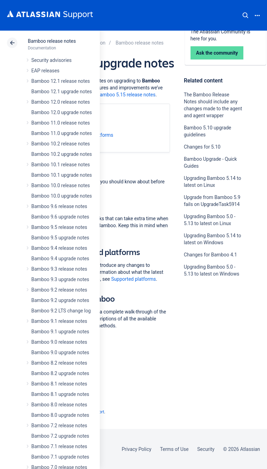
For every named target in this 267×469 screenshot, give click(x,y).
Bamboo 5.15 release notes (126, 94)
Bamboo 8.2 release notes (59, 363)
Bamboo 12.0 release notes (60, 102)
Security (206, 449)
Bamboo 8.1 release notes (59, 384)
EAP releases (45, 70)
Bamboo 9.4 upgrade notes (60, 258)
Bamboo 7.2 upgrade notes (60, 436)
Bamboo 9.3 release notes (59, 269)
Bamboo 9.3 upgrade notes (60, 279)
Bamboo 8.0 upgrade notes (60, 415)
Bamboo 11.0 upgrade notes (61, 133)
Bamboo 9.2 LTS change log (61, 310)
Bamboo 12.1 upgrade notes (61, 91)
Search (245, 15)
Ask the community (208, 342)
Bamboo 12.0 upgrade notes (61, 112)
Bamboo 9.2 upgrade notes (60, 300)
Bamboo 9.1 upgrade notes (60, 331)
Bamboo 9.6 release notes (59, 206)
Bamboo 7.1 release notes (59, 446)
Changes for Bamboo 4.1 (210, 254)
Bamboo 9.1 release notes (59, 321)
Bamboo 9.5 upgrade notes (60, 237)
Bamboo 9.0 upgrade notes (60, 352)
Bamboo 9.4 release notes (59, 248)
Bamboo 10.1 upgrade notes (61, 175)
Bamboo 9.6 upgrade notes (60, 217)
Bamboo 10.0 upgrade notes (61, 196)
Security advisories (51, 60)
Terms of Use (174, 449)
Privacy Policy (136, 449)
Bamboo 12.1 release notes (60, 81)
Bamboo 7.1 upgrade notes (60, 457)
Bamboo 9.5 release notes (59, 227)
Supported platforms (133, 279)
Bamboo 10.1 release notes (60, 164)
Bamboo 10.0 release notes (60, 185)
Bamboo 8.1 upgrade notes (60, 394)
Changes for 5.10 (202, 147)
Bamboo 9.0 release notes (59, 342)
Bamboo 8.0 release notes (59, 404)
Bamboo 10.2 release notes (60, 143)
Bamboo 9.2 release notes (59, 290)
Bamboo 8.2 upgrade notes (60, 373)
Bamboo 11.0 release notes (60, 123)
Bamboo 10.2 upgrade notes (61, 154)
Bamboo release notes (52, 41)
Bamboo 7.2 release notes (59, 425)
